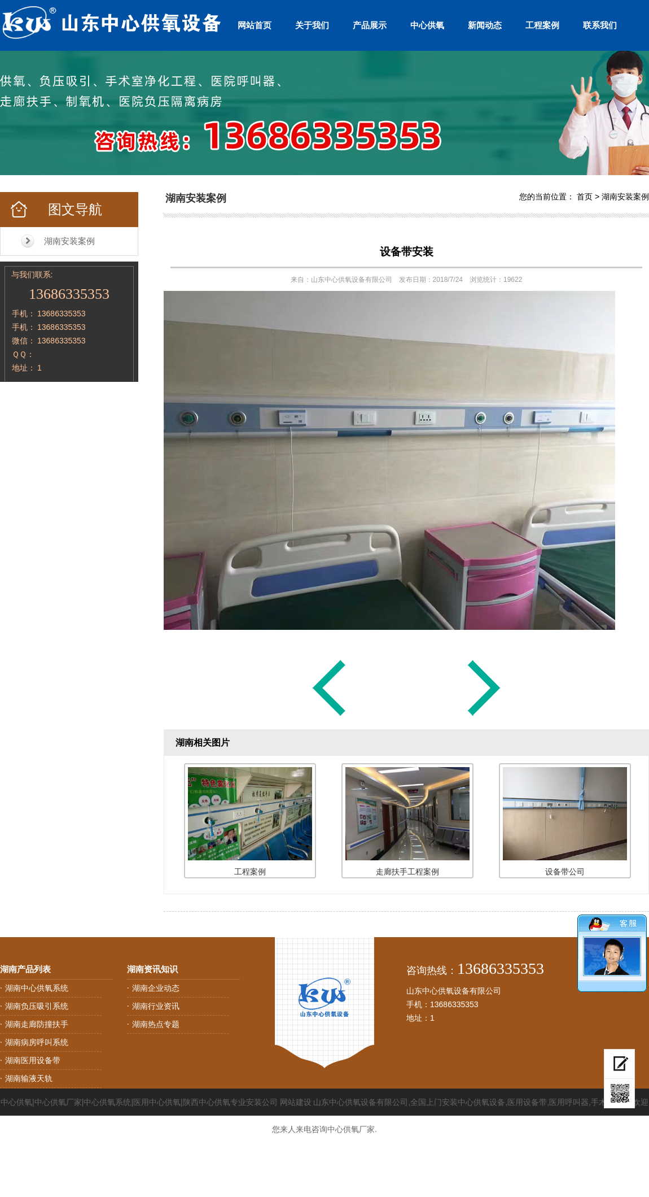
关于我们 (312, 25)
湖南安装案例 (69, 241)
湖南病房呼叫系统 (36, 1042)
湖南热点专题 (155, 1024)
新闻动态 (485, 25)
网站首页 (254, 25)
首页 (585, 196)
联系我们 (600, 25)
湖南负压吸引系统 (36, 1006)
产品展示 (370, 25)
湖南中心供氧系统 (36, 988)
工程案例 (542, 25)
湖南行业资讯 (155, 1006)
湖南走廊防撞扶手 (36, 1024)
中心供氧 (427, 25)
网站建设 (296, 1102)
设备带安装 (406, 252)
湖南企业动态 (155, 988)
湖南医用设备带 (32, 1060)
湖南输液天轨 (28, 1078)
